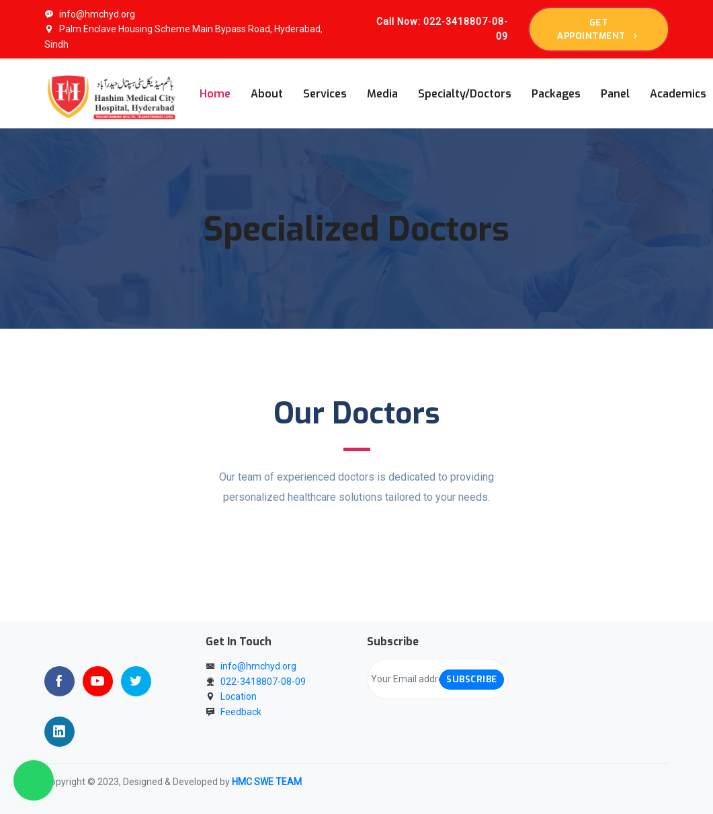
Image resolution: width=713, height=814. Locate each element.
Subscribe (471, 679)
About (267, 94)
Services (325, 94)
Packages (556, 94)
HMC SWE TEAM (267, 781)
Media (382, 94)
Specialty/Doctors (464, 94)
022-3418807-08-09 (263, 681)
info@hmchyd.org (89, 14)
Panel (615, 94)
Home (215, 94)
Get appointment (598, 29)
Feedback (240, 711)
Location (238, 696)
